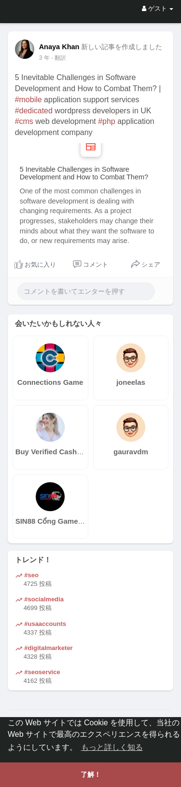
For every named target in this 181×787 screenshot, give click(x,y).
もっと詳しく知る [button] (112, 747)
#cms (24, 121)
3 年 (44, 57)
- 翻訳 (58, 57)
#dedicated (34, 111)
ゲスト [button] (157, 8)
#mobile (28, 99)
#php (106, 121)
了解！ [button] (91, 774)
